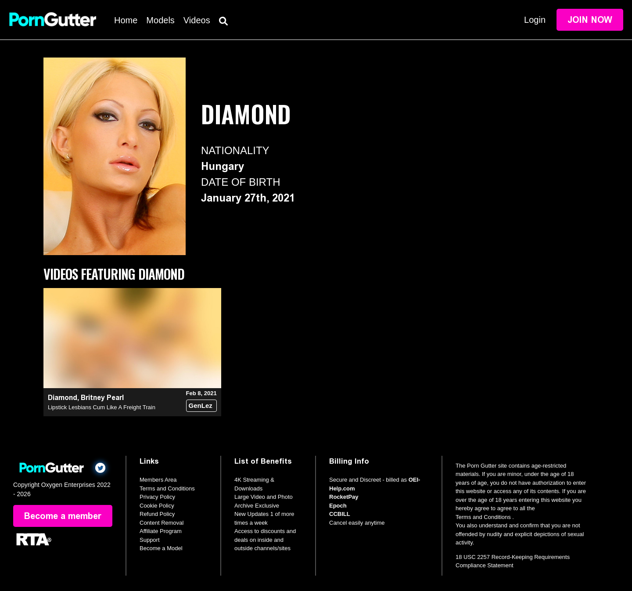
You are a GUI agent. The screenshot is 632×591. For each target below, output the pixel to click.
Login (535, 20)
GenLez (200, 405)
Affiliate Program (161, 531)
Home (125, 20)
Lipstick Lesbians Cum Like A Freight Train (101, 407)
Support (150, 540)
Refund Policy (157, 514)
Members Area (158, 479)
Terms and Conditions (167, 488)
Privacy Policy (157, 497)
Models (160, 20)
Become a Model (161, 548)
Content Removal (161, 522)
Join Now (589, 19)
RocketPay (343, 497)
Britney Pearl (102, 397)
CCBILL (339, 514)
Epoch (338, 505)
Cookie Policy (157, 505)
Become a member (62, 516)
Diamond (62, 397)
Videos (196, 20)
